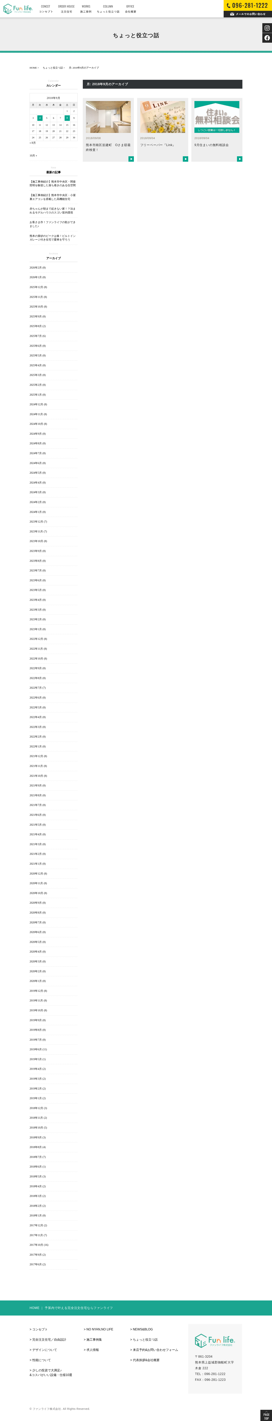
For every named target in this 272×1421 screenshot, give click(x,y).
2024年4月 (38, 482)
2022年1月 (38, 746)
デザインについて (44, 1349)
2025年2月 (38, 384)
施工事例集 (94, 1339)
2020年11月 (38, 883)
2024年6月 (38, 463)
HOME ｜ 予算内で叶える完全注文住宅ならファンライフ (71, 1308)
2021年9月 (38, 785)
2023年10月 (38, 541)
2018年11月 (38, 1117)
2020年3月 (38, 961)
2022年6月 (38, 697)
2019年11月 (38, 1000)
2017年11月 (38, 1235)
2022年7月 (38, 687)
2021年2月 (38, 853)
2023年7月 (38, 570)
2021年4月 (38, 834)
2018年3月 (38, 1196)
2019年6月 (38, 1049)
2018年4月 (38, 1186)
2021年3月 (38, 844)
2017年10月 (39, 1244)
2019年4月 (38, 1068)
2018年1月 (38, 1215)
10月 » (33, 155)
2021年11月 (38, 766)
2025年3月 (38, 375)
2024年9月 (38, 433)
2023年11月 (38, 531)
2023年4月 (38, 599)
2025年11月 (38, 297)
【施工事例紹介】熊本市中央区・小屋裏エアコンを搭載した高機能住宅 (53, 197)
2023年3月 (38, 609)
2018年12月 (38, 1108)
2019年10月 (38, 1010)
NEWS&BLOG (143, 1329)
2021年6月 (38, 814)
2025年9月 (38, 316)
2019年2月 (38, 1088)
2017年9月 (38, 1254)
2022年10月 (38, 658)
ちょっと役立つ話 (145, 1339)
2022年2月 (38, 736)
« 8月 (33, 142)
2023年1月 (38, 629)
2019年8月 (38, 1029)
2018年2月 (38, 1205)
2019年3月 (38, 1078)
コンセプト (40, 1329)
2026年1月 (38, 277)
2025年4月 (38, 365)
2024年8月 (38, 443)
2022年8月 (38, 678)
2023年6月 (38, 580)
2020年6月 (38, 932)
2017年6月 (38, 1264)
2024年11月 (38, 414)
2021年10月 (38, 775)
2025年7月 (38, 336)
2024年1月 (38, 512)
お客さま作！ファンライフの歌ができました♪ (53, 224)
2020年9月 (38, 902)
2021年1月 (38, 863)
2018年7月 (38, 1157)
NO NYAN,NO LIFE (99, 1329)
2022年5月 (38, 707)
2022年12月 (38, 638)
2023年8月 (38, 560)
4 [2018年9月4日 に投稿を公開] (40, 117)
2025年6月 (38, 345)
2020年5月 (38, 942)
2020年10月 (38, 893)
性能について (41, 1360)
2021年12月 (38, 756)
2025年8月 (38, 326)
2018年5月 (38, 1176)
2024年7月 (38, 453)
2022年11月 (38, 648)
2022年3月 (38, 727)
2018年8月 (38, 1147)
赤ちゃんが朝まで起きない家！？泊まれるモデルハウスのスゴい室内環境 (53, 210)
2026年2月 (38, 267)
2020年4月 (38, 951)
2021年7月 (38, 805)
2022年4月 (38, 717)
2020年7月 (38, 922)
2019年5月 (38, 1059)
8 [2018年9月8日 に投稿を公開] (67, 117)
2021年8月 (38, 795)
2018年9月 (38, 1137)
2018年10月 (38, 1127)
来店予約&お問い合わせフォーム (155, 1349)
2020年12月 (38, 873)
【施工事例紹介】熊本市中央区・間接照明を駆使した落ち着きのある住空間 (53, 183)
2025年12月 (38, 287)
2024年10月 (38, 423)
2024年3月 (38, 492)
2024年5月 (38, 472)
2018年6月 (38, 1166)
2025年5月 (38, 355)
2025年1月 (38, 394)
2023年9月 (38, 551)
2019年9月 (38, 1020)
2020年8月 (38, 912)
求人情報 (92, 1349)
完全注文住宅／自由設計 (49, 1339)
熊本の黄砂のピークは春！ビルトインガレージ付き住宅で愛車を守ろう (53, 238)
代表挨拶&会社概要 (146, 1360)
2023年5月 (38, 590)
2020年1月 (38, 981)
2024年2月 (38, 502)
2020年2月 (38, 971)
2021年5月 (38, 824)
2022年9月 (38, 668)
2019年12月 (38, 990)
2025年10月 (38, 306)
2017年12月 (38, 1225)
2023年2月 (38, 619)
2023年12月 (38, 521)
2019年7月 (38, 1039)
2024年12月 (38, 404)
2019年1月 (38, 1098)
